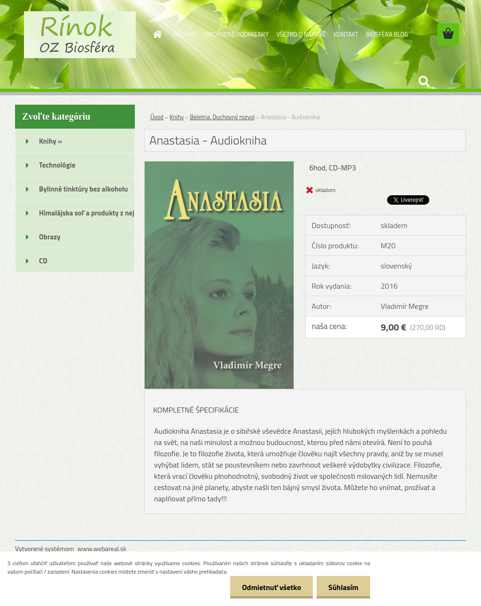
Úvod (156, 117)
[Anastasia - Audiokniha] (219, 165)
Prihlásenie (399, 8)
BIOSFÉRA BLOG (387, 34)
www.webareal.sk (102, 548)
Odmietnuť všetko (271, 587)
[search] (423, 81)
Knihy (177, 117)
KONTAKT (346, 34)
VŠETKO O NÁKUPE (301, 34)
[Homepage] (156, 34)
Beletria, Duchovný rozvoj (222, 117)
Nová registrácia (439, 8)
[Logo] (79, 34)
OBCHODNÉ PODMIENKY (236, 34)
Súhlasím (343, 587)
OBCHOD (185, 34)
